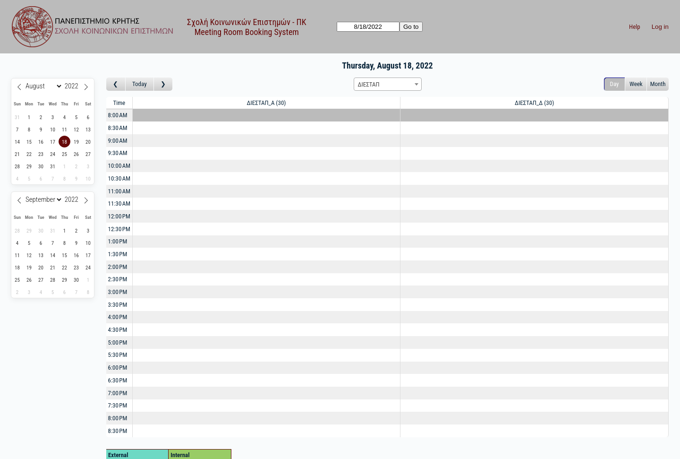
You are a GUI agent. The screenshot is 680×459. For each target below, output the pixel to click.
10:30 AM (119, 178)
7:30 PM (118, 405)
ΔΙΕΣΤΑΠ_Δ (534, 102)
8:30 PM (118, 430)
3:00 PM (118, 291)
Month (658, 83)
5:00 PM (118, 342)
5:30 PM (118, 354)
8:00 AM (118, 115)
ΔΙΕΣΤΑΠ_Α (266, 102)
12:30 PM (119, 229)
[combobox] (388, 84)
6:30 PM (118, 380)
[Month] (42, 86)
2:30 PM (118, 279)
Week (636, 83)
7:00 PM (118, 393)
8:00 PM (118, 418)
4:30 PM (118, 329)
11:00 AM (119, 191)
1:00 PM (118, 241)
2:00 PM (118, 266)
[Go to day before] (116, 84)
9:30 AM (118, 152)
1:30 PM (118, 254)
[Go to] (368, 27)
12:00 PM (119, 216)
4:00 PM (118, 316)
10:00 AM (119, 165)
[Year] (73, 86)
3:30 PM (118, 304)
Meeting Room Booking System (247, 32)
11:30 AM (119, 203)
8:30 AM (118, 127)
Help (634, 26)
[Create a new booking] (266, 115)
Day (614, 83)
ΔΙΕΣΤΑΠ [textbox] (369, 84)
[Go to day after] (163, 84)
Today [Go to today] (139, 83)
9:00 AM (118, 140)
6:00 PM (118, 367)
